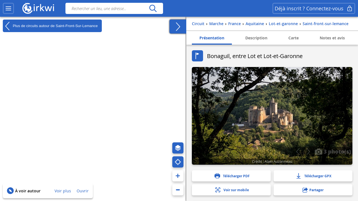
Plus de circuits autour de (50, 25)
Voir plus (63, 190)
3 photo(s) (333, 151)
